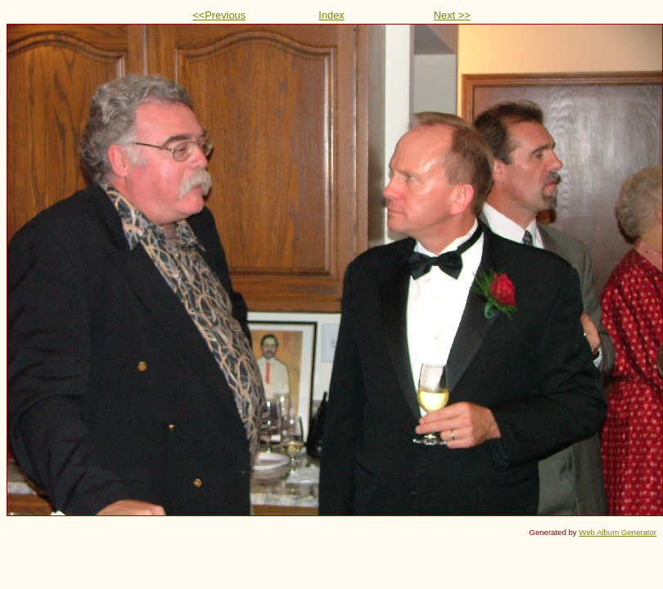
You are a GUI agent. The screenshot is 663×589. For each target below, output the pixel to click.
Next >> (452, 15)
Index (331, 15)
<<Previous (219, 15)
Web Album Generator (617, 532)
